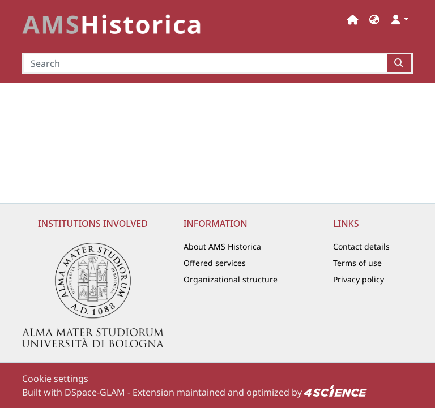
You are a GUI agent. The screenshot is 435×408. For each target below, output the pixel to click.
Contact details (361, 246)
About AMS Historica (222, 246)
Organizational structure (231, 279)
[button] (374, 19)
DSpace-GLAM (95, 392)
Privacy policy (358, 279)
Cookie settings (55, 378)
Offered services (215, 262)
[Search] (204, 63)
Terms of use (357, 262)
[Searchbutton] (399, 63)
